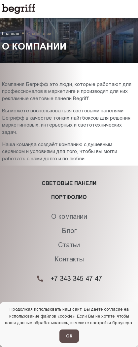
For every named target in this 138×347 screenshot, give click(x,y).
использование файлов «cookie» (42, 316)
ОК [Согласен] (69, 335)
